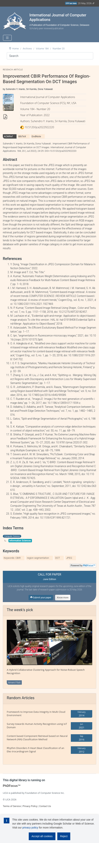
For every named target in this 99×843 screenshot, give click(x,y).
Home (15, 48)
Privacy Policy (30, 806)
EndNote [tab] (36, 136)
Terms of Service (12, 806)
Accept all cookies (42, 836)
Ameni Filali (14, 682)
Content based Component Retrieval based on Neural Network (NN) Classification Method (37, 737)
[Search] (50, 55)
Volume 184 (42, 48)
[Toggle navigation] (7, 38)
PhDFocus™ (12, 785)
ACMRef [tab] (8, 136)
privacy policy (30, 827)
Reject (64, 836)
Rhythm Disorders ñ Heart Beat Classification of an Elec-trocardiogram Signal (35, 749)
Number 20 (59, 48)
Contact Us (45, 806)
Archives (27, 48)
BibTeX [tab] (22, 136)
